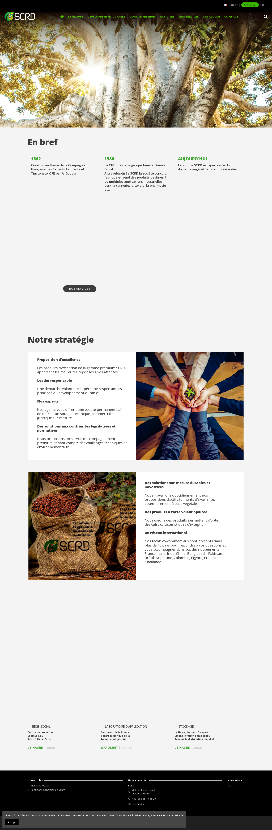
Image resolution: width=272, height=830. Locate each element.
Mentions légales (40, 785)
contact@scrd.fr (141, 804)
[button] (167, 16)
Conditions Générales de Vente (48, 789)
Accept (12, 822)
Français (231, 4)
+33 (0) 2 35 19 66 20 (144, 798)
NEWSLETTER (250, 4)
